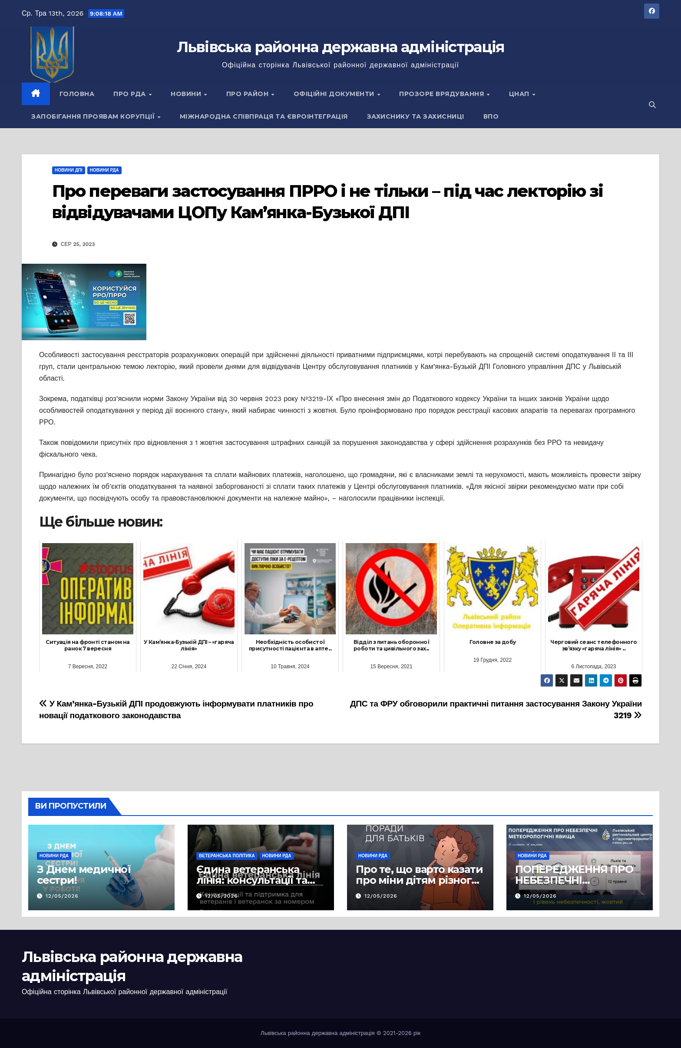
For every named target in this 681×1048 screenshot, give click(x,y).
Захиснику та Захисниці (415, 116)
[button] (652, 105)
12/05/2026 (62, 896)
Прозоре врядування (442, 94)
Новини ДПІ (69, 170)
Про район (248, 94)
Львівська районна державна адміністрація (341, 47)
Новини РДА (104, 170)
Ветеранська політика (227, 855)
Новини (187, 94)
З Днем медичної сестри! (84, 874)
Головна (77, 94)
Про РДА (130, 94)
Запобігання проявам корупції (94, 116)
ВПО (491, 116)
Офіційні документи (335, 94)
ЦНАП (520, 94)
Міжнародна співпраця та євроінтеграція (264, 116)
